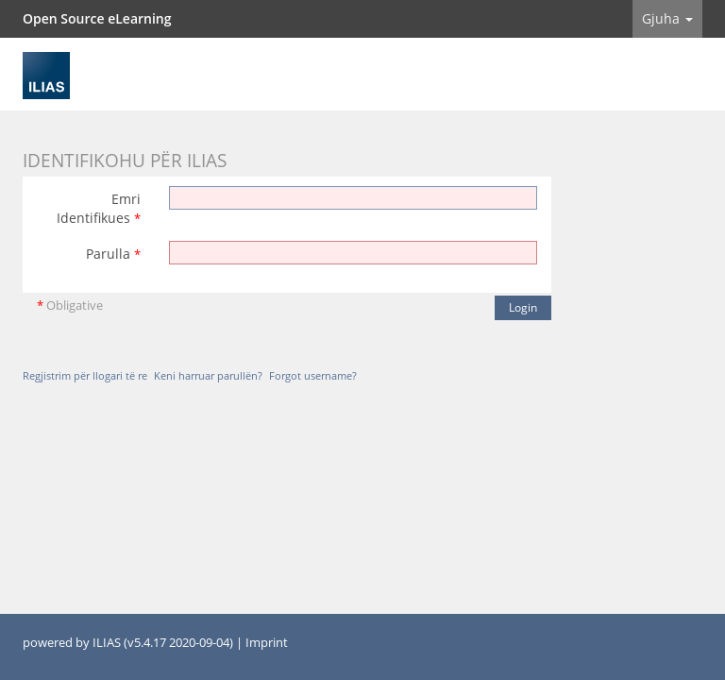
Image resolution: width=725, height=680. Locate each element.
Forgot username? (313, 375)
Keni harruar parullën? (208, 375)
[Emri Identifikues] (353, 198)
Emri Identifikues (99, 208)
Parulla (113, 254)
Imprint (266, 643)
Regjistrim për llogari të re (85, 375)
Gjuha (667, 18)
